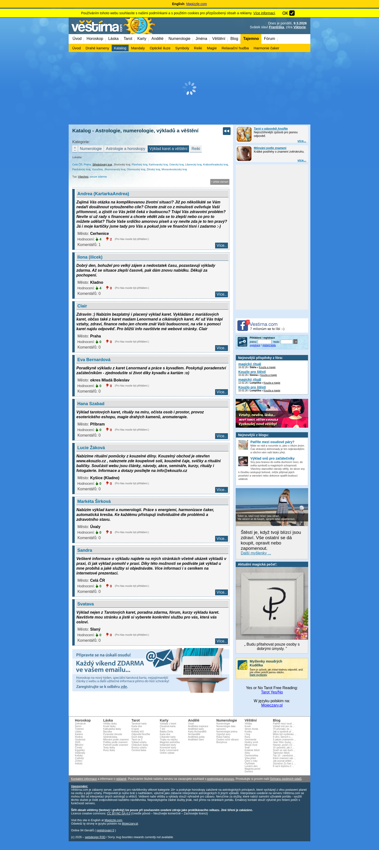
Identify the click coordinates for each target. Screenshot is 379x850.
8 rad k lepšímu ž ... (283, 766)
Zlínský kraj (153, 169)
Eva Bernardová (93, 359)
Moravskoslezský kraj (174, 169)
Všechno (83, 176)
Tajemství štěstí (281, 753)
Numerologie (91, 149)
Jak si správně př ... (283, 731)
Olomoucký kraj (136, 169)
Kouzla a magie (267, 367)
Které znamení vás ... (284, 758)
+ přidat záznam (219, 181)
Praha (87, 164)
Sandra (84, 550)
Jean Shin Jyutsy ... (283, 742)
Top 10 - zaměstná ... (284, 755)
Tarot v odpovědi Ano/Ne (271, 128)
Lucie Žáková (91, 447)
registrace (255, 345)
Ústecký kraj (176, 164)
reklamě (121, 779)
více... (302, 141)
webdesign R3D (95, 837)
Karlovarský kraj (158, 164)
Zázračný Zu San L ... (284, 763)
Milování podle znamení (270, 148)
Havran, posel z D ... (284, 745)
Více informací (264, 13)
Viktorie (299, 27)
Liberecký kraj (193, 164)
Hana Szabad (90, 403)
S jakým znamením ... (284, 739)
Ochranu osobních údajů (285, 779)
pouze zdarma (98, 176)
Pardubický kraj (81, 169)
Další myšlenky (258, 675)
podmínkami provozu (220, 779)
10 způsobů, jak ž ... (283, 747)
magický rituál (249, 364)
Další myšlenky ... (256, 553)
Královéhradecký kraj (215, 164)
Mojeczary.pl (272, 705)
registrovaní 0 (105, 830)
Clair (82, 306)
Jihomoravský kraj (114, 169)
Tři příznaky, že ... (282, 729)
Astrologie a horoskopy (125, 149)
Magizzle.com (196, 4)
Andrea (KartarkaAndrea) (103, 193)
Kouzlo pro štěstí (252, 372)
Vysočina (97, 169)
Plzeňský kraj (139, 164)
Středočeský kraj (102, 164)
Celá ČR (77, 164)
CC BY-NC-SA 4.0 (118, 813)
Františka (276, 27)
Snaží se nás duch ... (284, 750)
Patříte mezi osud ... (283, 723)
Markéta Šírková (94, 501)
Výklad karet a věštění (168, 149)
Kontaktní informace (84, 779)
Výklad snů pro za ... (284, 726)
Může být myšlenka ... (284, 734)
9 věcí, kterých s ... (283, 737)
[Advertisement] (189, 88)
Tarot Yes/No (272, 692)
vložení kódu (269, 345)
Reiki (195, 149)
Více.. (221, 245)
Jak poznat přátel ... (283, 761)
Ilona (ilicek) (89, 257)
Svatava (85, 604)
